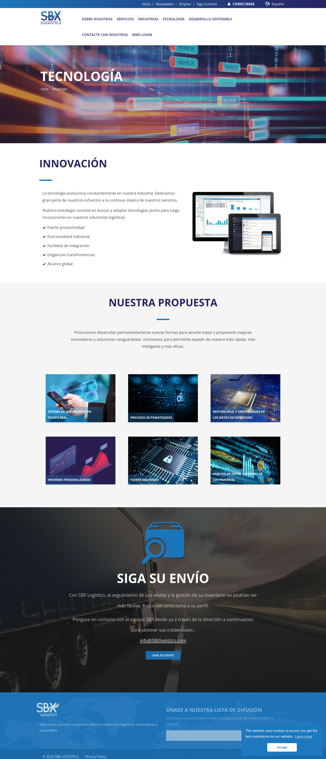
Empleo (185, 4)
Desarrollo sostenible (210, 19)
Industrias (148, 19)
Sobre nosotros (97, 19)
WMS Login (142, 34)
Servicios (125, 19)
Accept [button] (282, 747)
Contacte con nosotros (105, 34)
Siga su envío (207, 4)
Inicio (146, 4)
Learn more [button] (303, 736)
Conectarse (241, 4)
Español (278, 4)
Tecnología (174, 19)
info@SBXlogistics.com (163, 641)
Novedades (165, 4)
